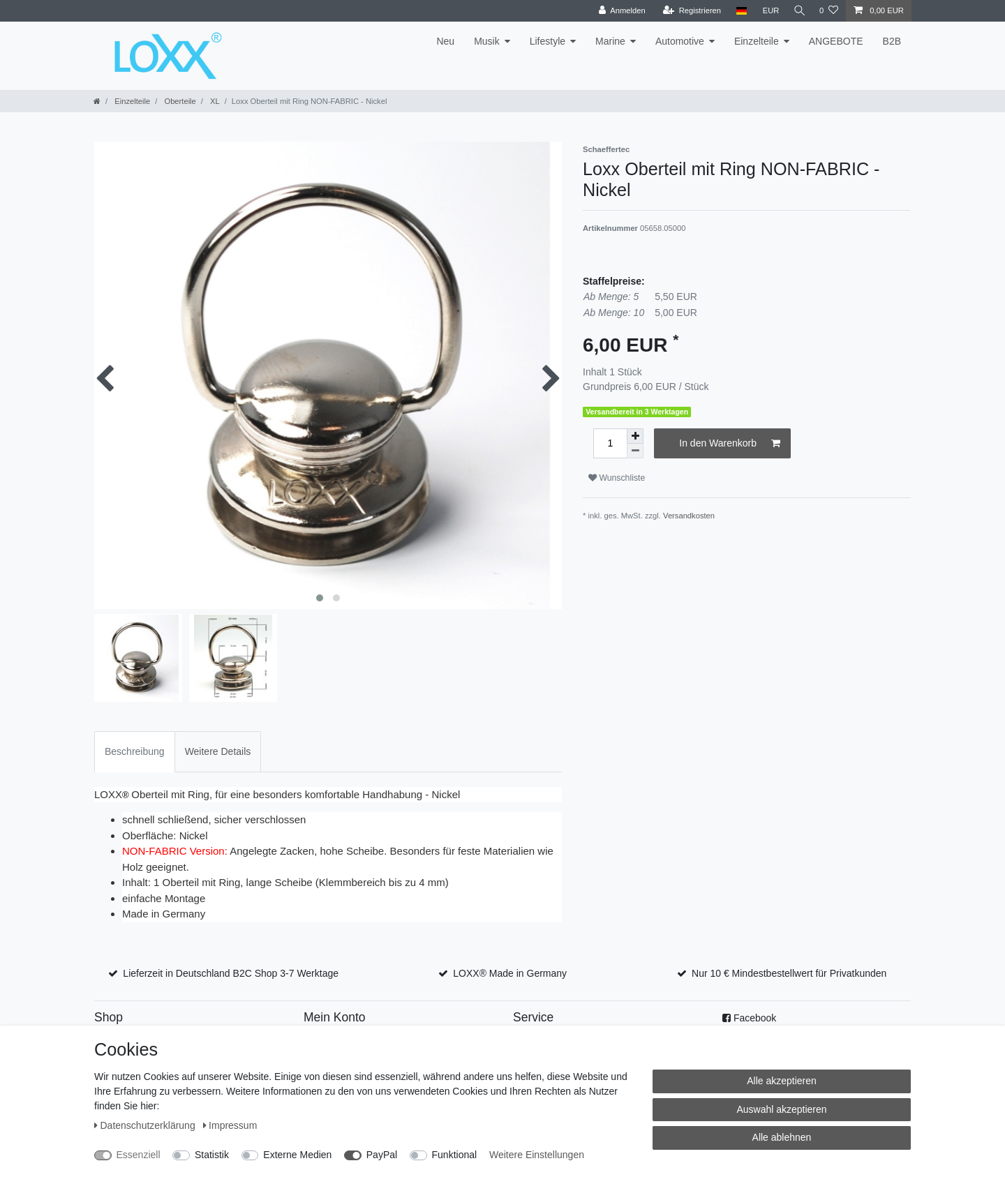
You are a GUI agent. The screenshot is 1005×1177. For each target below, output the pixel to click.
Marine (610, 41)
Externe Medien (297, 1154)
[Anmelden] (619, 11)
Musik (487, 41)
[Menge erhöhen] (635, 436)
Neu (445, 41)
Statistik (212, 1154)
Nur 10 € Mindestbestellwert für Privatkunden (789, 973)
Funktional (454, 1154)
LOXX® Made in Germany (510, 973)
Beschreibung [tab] (135, 751)
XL (214, 101)
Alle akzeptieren (782, 1080)
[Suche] (798, 11)
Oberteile (179, 101)
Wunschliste (616, 478)
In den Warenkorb (729, 443)
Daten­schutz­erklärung (146, 1125)
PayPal (381, 1154)
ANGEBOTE (836, 41)
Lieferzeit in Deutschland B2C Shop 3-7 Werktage (230, 973)
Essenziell (139, 1154)
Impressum (230, 1125)
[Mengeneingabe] (610, 443)
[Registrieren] (688, 11)
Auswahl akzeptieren (781, 1109)
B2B (892, 41)
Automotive (679, 41)
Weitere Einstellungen (536, 1154)
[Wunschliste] (829, 11)
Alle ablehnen (782, 1137)
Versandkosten (689, 515)
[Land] (738, 11)
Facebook (755, 1018)
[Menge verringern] (635, 451)
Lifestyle (547, 41)
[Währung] (768, 11)
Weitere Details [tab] (218, 751)
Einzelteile (756, 41)
